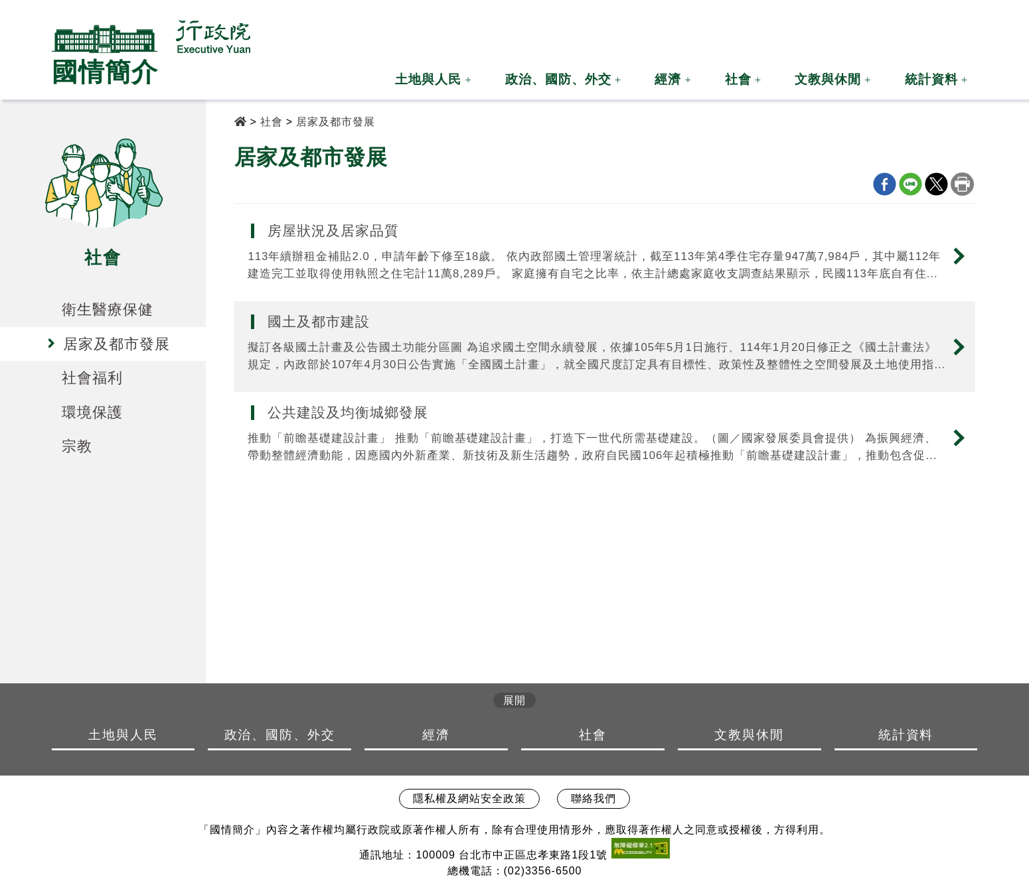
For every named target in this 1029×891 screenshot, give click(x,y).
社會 (738, 79)
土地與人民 (428, 79)
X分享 (936, 184)
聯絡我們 (593, 798)
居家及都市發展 (335, 121)
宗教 (77, 446)
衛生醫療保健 (107, 309)
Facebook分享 (884, 184)
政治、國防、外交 (558, 79)
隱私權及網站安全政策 (469, 798)
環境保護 (92, 412)
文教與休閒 (828, 79)
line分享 (910, 184)
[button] (841, 22)
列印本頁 (962, 184)
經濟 (668, 79)
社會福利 (92, 378)
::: (817, 29)
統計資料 (931, 79)
